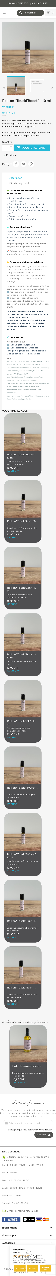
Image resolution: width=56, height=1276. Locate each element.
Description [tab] (15, 178)
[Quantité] (5, 148)
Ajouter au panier (31, 148)
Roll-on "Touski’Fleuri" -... (21, 987)
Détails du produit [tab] (19, 183)
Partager (16, 164)
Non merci (20, 1268)
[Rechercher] (30, 13)
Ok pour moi (45, 1268)
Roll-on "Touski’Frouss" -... (22, 787)
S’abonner (43, 1134)
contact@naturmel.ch (27, 1211)
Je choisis (32, 1268)
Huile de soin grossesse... (27, 1066)
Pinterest (31, 164)
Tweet (24, 164)
